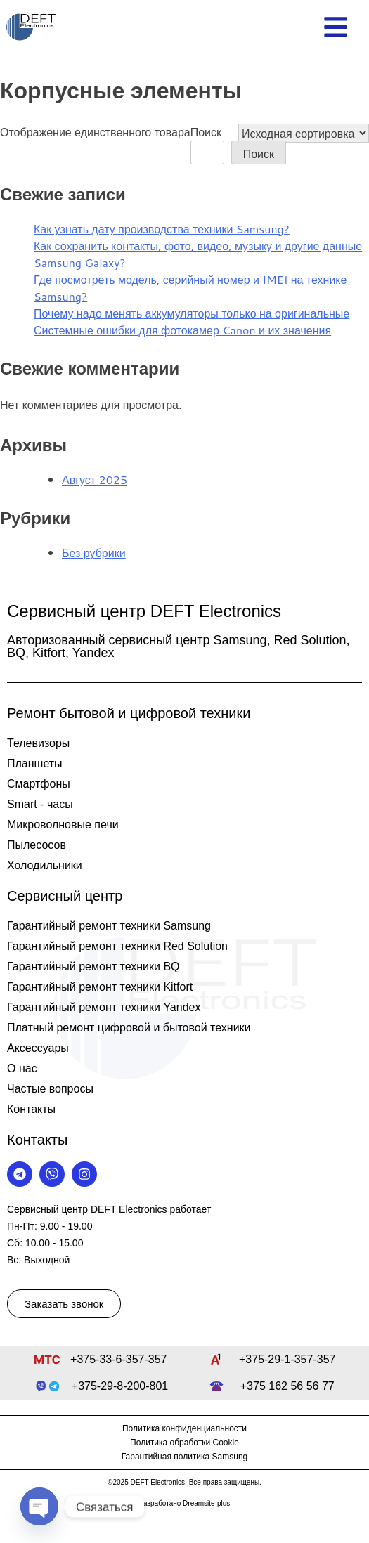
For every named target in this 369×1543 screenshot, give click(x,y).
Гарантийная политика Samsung (185, 1456)
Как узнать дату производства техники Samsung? (162, 229)
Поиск (205, 132)
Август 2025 (94, 479)
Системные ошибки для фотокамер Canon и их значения (182, 330)
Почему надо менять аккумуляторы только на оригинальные (191, 313)
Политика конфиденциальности (184, 1428)
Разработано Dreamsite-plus (185, 1503)
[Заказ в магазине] (303, 133)
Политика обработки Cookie (184, 1442)
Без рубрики (94, 553)
